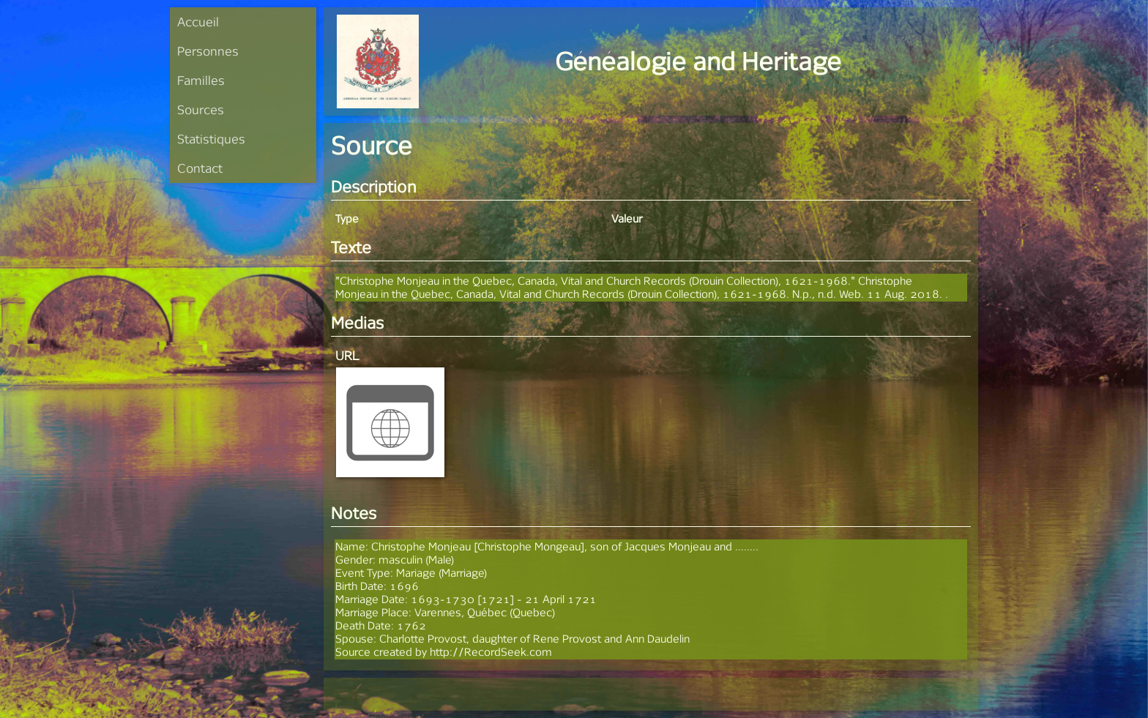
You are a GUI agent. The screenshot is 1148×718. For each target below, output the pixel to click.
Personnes (208, 51)
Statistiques (211, 139)
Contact (200, 168)
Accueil (198, 22)
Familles (201, 80)
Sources (200, 109)
